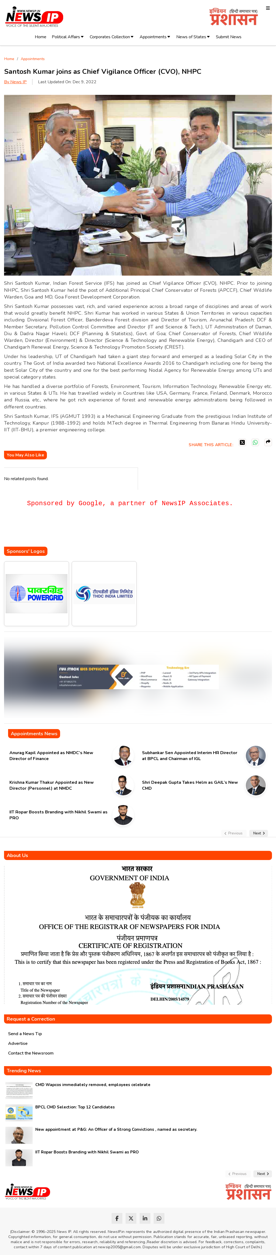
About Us (17, 855)
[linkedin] (145, 1218)
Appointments (153, 37)
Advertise (17, 1043)
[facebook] (117, 1218)
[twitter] (131, 1218)
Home (40, 37)
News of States (191, 37)
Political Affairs (66, 37)
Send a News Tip (25, 1034)
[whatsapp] (159, 1218)
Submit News (229, 37)
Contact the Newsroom (31, 1053)
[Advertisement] (102, 530)
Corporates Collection (110, 37)
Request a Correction (31, 1019)
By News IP (15, 82)
